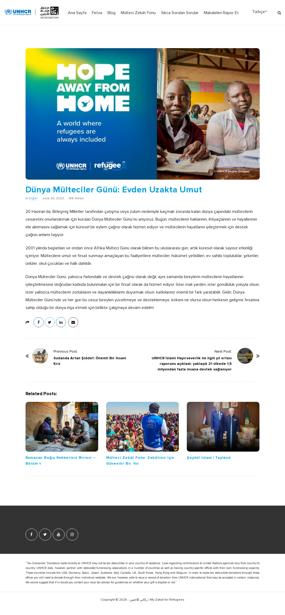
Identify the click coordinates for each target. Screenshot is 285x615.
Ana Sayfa (77, 13)
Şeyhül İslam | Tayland (209, 457)
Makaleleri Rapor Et (221, 13)
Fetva (97, 13)
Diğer (33, 198)
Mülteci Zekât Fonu (138, 13)
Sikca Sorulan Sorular (180, 13)
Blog (111, 13)
